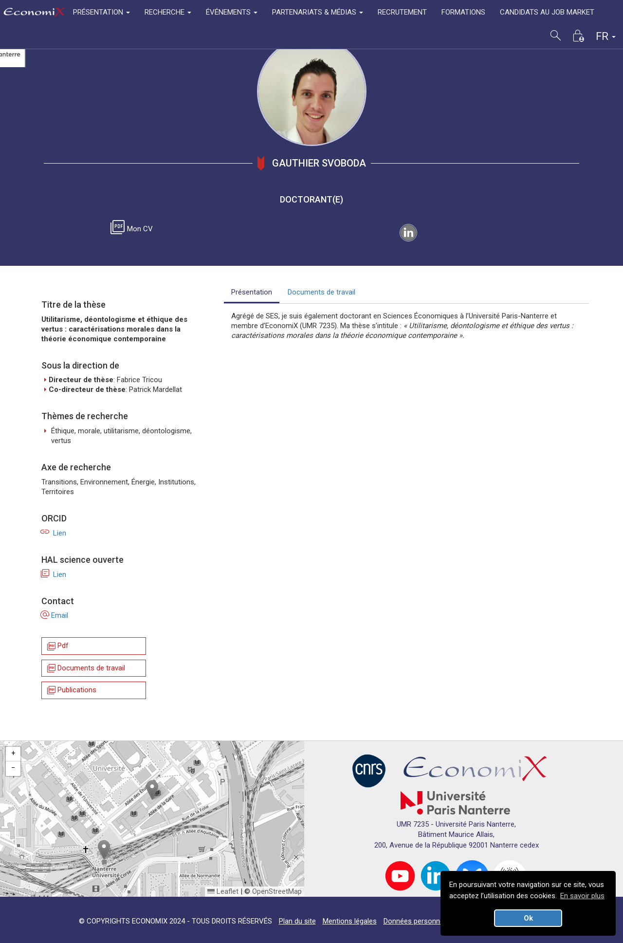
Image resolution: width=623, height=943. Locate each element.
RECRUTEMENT (402, 12)
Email (54, 615)
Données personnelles (419, 921)
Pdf (57, 646)
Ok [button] (528, 918)
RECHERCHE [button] (168, 12)
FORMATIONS (463, 12)
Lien (53, 533)
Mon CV (133, 228)
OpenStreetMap (277, 891)
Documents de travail (85, 668)
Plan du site (297, 921)
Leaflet (222, 891)
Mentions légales (350, 921)
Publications (71, 691)
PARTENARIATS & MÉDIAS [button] (317, 12)
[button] (152, 790)
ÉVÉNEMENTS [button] (231, 12)
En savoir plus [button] (582, 895)
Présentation (251, 292)
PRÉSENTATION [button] (101, 12)
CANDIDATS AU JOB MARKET (547, 12)
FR (606, 36)
